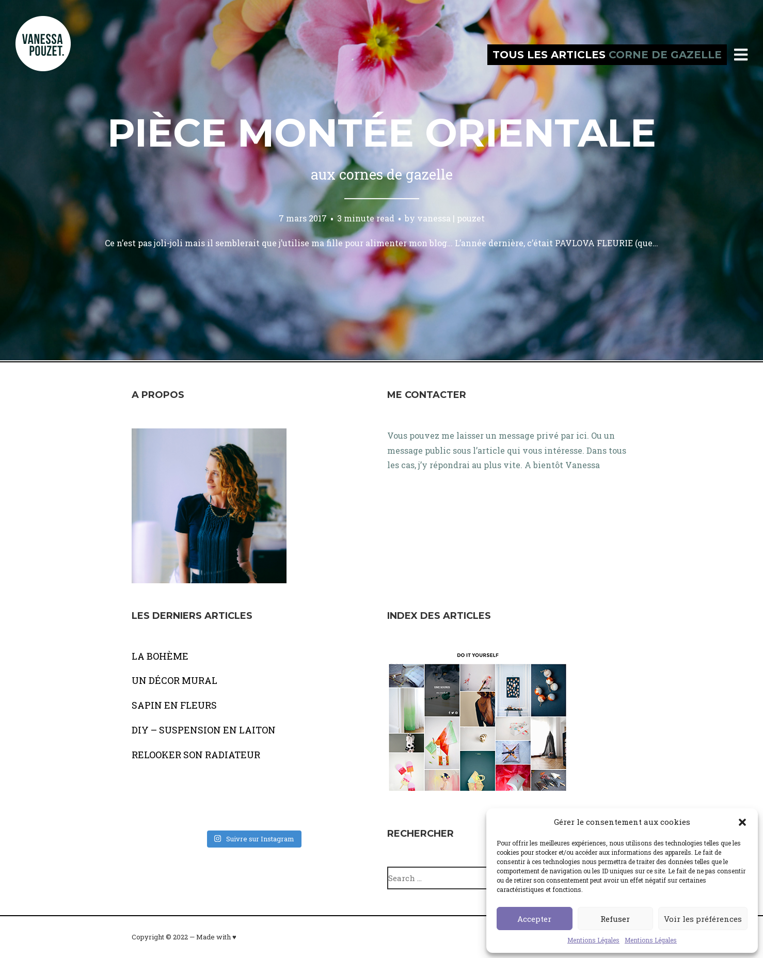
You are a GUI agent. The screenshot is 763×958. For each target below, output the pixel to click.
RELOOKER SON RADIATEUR (196, 754)
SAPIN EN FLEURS (174, 705)
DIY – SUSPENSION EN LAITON (204, 730)
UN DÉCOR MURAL (174, 680)
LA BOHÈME (160, 656)
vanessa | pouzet (451, 218)
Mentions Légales (593, 940)
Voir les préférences (703, 919)
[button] (742, 822)
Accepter (534, 919)
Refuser (615, 919)
